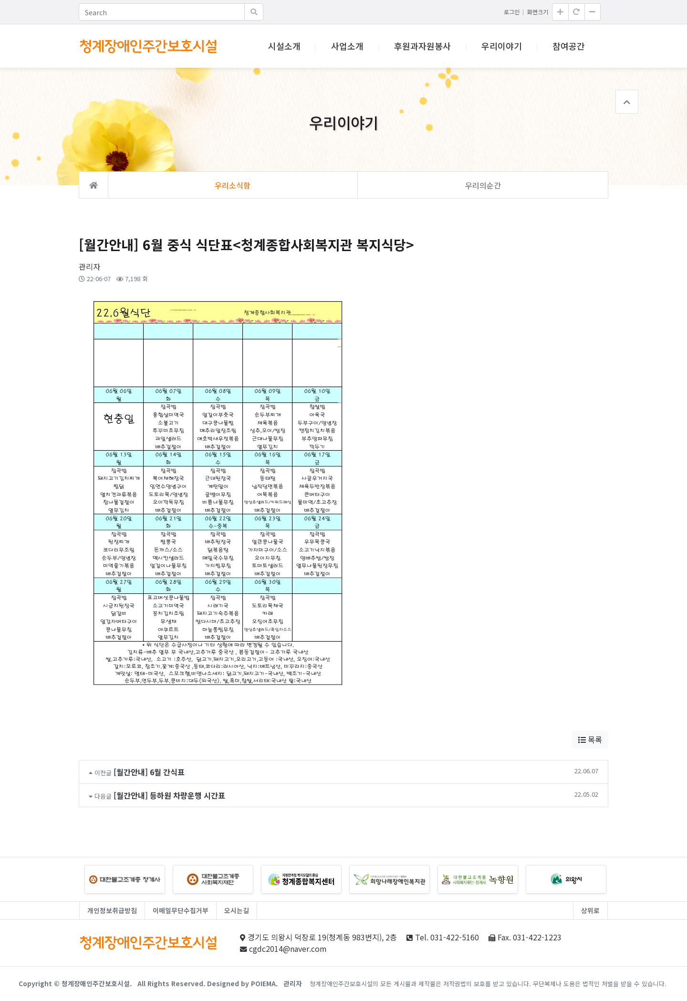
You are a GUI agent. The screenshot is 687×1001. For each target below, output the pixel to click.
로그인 (512, 12)
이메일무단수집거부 (180, 910)
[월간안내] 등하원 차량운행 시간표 (169, 795)
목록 (590, 739)
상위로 (590, 910)
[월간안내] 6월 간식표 (149, 772)
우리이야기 (501, 46)
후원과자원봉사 (422, 46)
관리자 (292, 983)
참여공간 (568, 46)
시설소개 (284, 46)
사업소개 (347, 46)
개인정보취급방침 (112, 910)
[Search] (162, 12)
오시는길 (236, 910)
